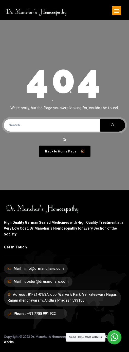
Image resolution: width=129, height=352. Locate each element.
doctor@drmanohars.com (46, 281)
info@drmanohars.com (44, 268)
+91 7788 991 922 (41, 314)
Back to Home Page (65, 151)
